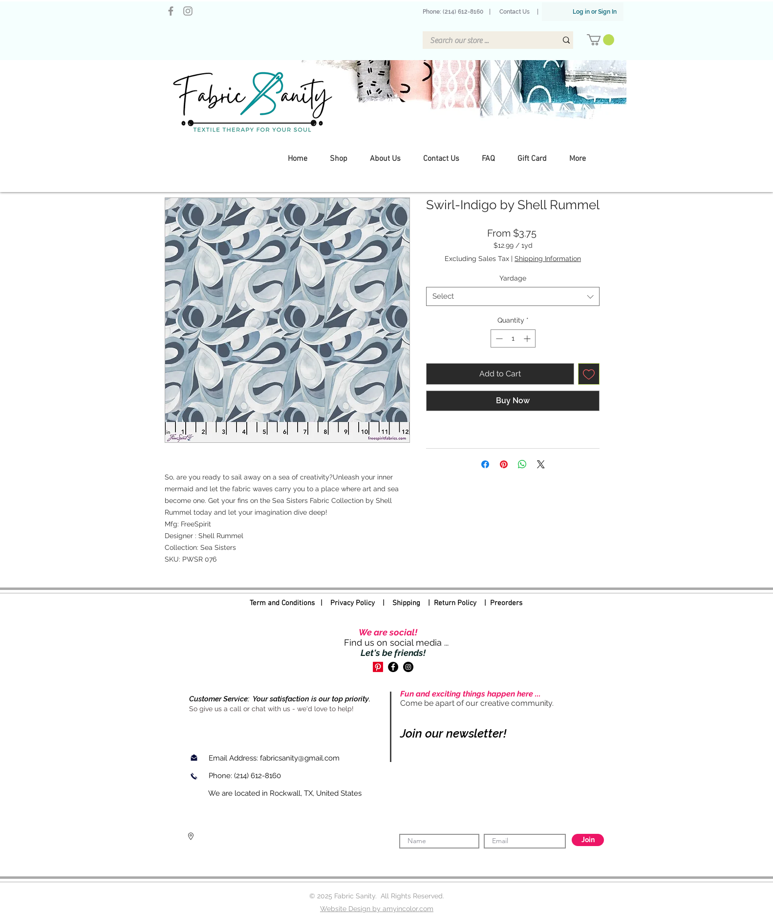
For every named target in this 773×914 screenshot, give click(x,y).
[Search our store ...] (486, 40)
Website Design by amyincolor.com (376, 909)
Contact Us (514, 11)
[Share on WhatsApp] (522, 464)
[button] (600, 39)
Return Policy (455, 603)
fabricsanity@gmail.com (300, 758)
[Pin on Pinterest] (504, 464)
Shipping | (413, 603)
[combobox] (513, 296)
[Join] (588, 840)
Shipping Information (548, 258)
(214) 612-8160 (258, 775)
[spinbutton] (513, 338)
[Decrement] (498, 338)
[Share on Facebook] (485, 464)
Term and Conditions (282, 603)
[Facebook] (171, 11)
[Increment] (528, 338)
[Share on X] (541, 464)
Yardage (512, 278)
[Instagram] (188, 11)
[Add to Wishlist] (589, 374)
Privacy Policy (352, 603)
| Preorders (499, 603)
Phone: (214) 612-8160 (454, 11)
